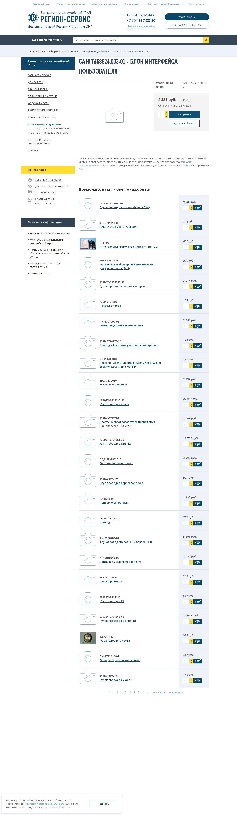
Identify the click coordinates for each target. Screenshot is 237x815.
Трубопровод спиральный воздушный (126, 542)
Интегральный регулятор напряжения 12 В (129, 246)
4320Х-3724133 (109, 479)
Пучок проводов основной (118, 620)
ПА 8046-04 (107, 498)
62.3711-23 (106, 636)
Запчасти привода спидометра (49, 132)
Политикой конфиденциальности (44, 803)
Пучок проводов (111, 581)
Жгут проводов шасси (114, 404)
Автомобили (41, 4)
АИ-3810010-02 (109, 558)
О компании (132, 4)
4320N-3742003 (109, 418)
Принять (103, 803)
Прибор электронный (114, 502)
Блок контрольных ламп (116, 463)
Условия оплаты (45, 192)
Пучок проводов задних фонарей (122, 286)
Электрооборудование (44, 124)
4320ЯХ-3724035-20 (112, 400)
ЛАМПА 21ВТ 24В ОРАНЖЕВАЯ (119, 227)
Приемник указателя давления (121, 561)
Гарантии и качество (48, 179)
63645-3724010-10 (111, 203)
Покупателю (196, 4)
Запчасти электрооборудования (50, 128)
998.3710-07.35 (109, 260)
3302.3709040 (108, 359)
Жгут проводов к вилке (115, 443)
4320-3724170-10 (110, 341)
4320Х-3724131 (109, 676)
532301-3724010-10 (112, 617)
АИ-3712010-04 (109, 656)
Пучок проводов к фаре (116, 680)
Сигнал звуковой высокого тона (121, 325)
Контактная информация (164, 4)
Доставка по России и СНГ (52, 186)
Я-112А (104, 242)
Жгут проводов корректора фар (121, 483)
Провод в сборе (110, 305)
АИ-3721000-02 (109, 321)
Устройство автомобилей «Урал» (49, 233)
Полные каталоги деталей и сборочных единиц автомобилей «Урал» (49, 253)
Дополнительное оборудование (40, 141)
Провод (105, 522)
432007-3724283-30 (112, 439)
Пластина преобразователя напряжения (127, 422)
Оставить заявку (187, 25)
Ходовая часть (38, 103)
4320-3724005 (108, 301)
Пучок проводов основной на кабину (125, 207)
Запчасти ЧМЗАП (39, 75)
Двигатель (35, 82)
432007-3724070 (110, 518)
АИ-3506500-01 (109, 538)
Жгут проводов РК (112, 601)
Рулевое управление (43, 110)
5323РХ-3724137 (110, 597)
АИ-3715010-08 (109, 223)
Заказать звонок (141, 26)
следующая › (158, 692)
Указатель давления (114, 384)
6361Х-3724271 (109, 577)
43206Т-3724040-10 (112, 282)
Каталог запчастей (45, 40)
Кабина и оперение (42, 117)
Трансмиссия (38, 89)
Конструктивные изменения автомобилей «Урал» (47, 241)
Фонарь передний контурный (120, 660)
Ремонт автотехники (71, 4)
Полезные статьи (40, 273)
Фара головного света (115, 640)
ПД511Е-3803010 (110, 459)
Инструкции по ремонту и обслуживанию (45, 265)
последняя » (176, 692)
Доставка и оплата (104, 4)
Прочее (33, 150)
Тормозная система (42, 96)
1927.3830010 (108, 380)
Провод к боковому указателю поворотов (128, 345)
